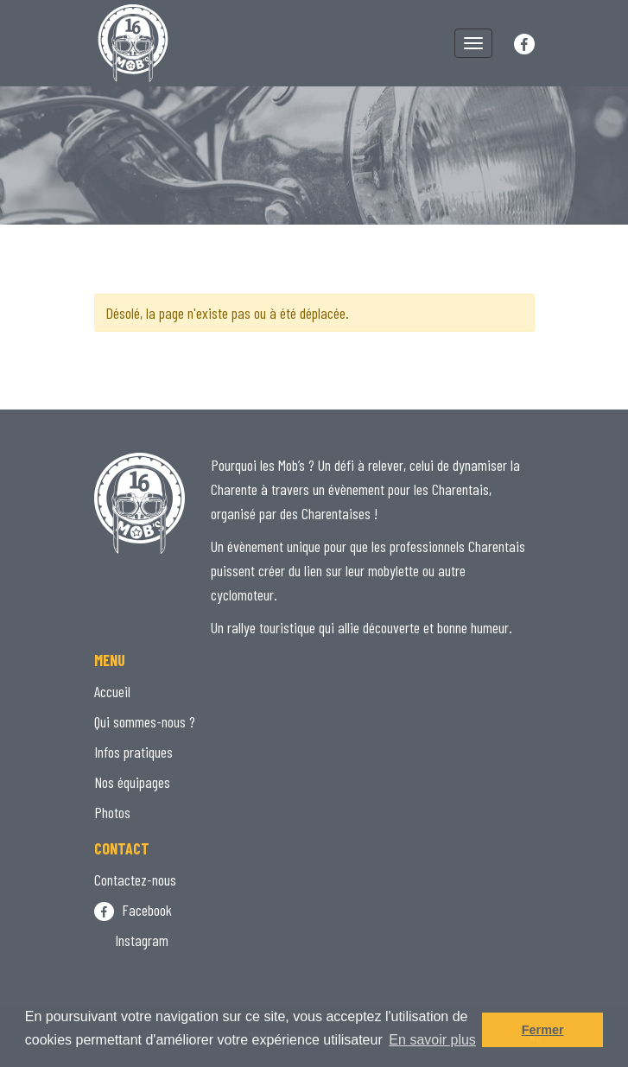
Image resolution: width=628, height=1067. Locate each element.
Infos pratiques (133, 751)
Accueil (112, 691)
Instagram (131, 940)
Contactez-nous (135, 879)
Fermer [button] (543, 1030)
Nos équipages (132, 781)
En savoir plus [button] (432, 1039)
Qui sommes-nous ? (144, 721)
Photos (112, 812)
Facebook (133, 909)
